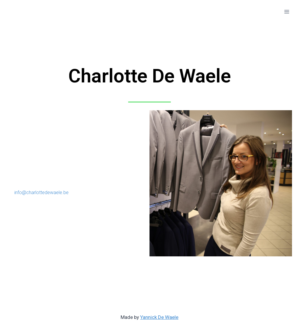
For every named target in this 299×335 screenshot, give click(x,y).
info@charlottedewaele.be (41, 192)
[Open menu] (286, 11)
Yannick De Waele (159, 317)
